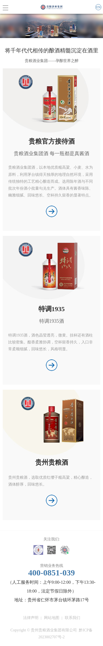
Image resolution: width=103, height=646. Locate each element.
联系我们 (72, 618)
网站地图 (51, 618)
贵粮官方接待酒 (52, 141)
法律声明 (30, 618)
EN (98, 7)
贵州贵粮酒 (51, 462)
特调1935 (51, 309)
